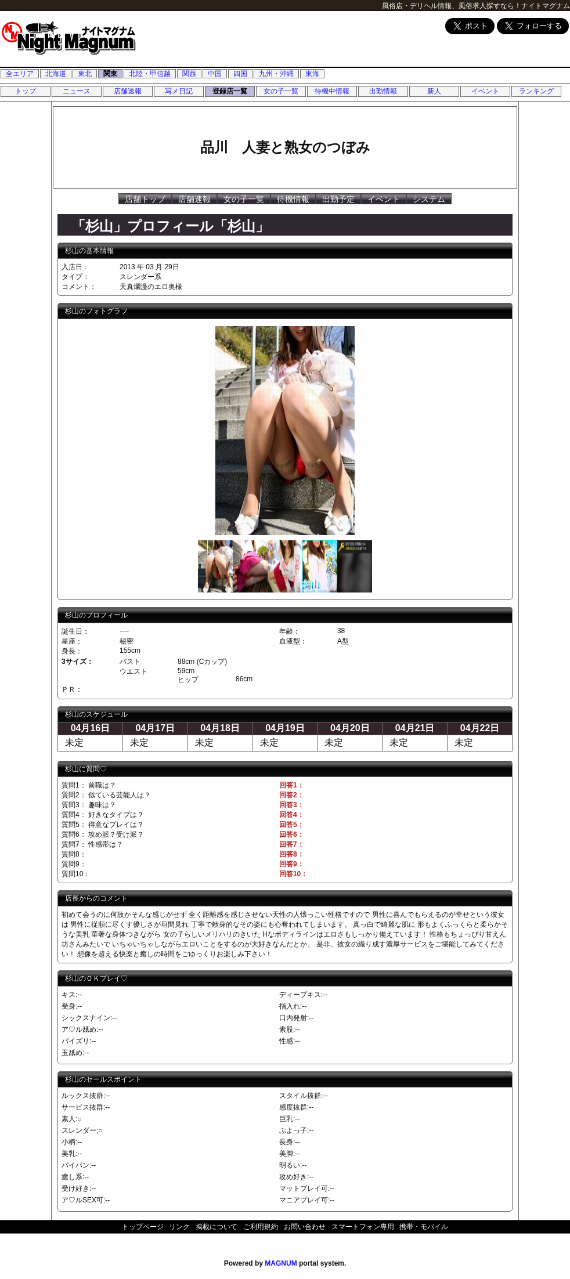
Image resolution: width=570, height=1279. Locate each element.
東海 (312, 74)
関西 (189, 74)
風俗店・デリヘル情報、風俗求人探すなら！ (451, 6)
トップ (25, 91)
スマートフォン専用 (362, 1227)
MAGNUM (281, 1263)
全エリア (20, 74)
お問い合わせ (305, 1227)
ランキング (536, 91)
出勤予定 (338, 199)
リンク (179, 1227)
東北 (85, 74)
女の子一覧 (281, 91)
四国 (240, 74)
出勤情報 (383, 91)
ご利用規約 (260, 1227)
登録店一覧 (229, 91)
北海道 (55, 74)
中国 (215, 74)
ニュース (77, 91)
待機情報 (293, 199)
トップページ (143, 1227)
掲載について (216, 1227)
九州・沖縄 (276, 74)
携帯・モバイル (423, 1227)
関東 (110, 74)
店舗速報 (128, 91)
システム (429, 199)
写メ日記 (179, 91)
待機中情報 (332, 91)
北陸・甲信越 (150, 74)
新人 (434, 91)
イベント (485, 91)
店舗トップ (145, 199)
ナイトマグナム (545, 6)
